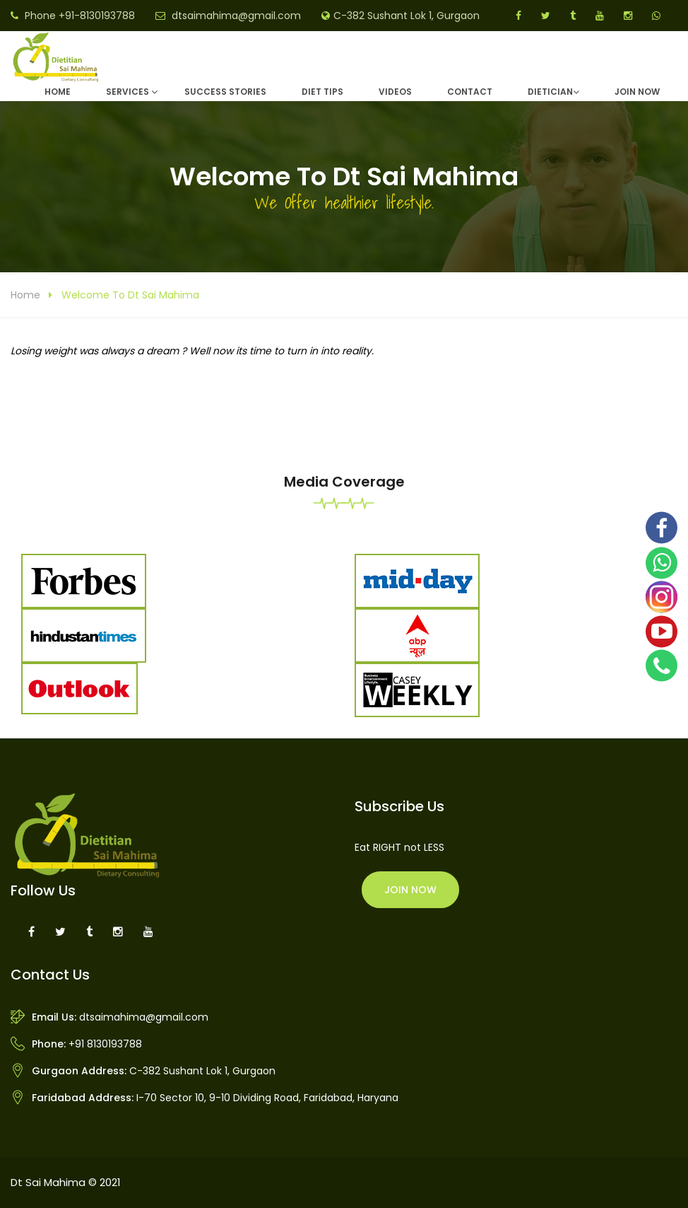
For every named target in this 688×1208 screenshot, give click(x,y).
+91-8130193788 (97, 15)
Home (58, 92)
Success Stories (225, 92)
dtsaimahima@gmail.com (236, 15)
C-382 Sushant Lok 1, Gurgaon (406, 15)
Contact (469, 92)
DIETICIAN (550, 92)
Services (127, 92)
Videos (395, 92)
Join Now (637, 92)
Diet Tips (322, 92)
